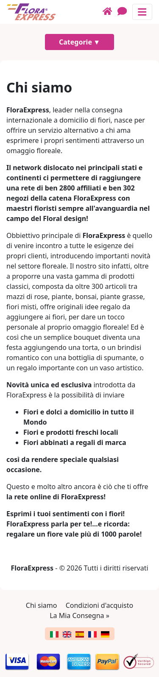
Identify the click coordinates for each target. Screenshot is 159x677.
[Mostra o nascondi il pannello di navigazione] (142, 12)
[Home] (110, 11)
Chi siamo (41, 605)
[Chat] (124, 11)
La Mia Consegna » (79, 615)
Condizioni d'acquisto (100, 605)
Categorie (75, 42)
